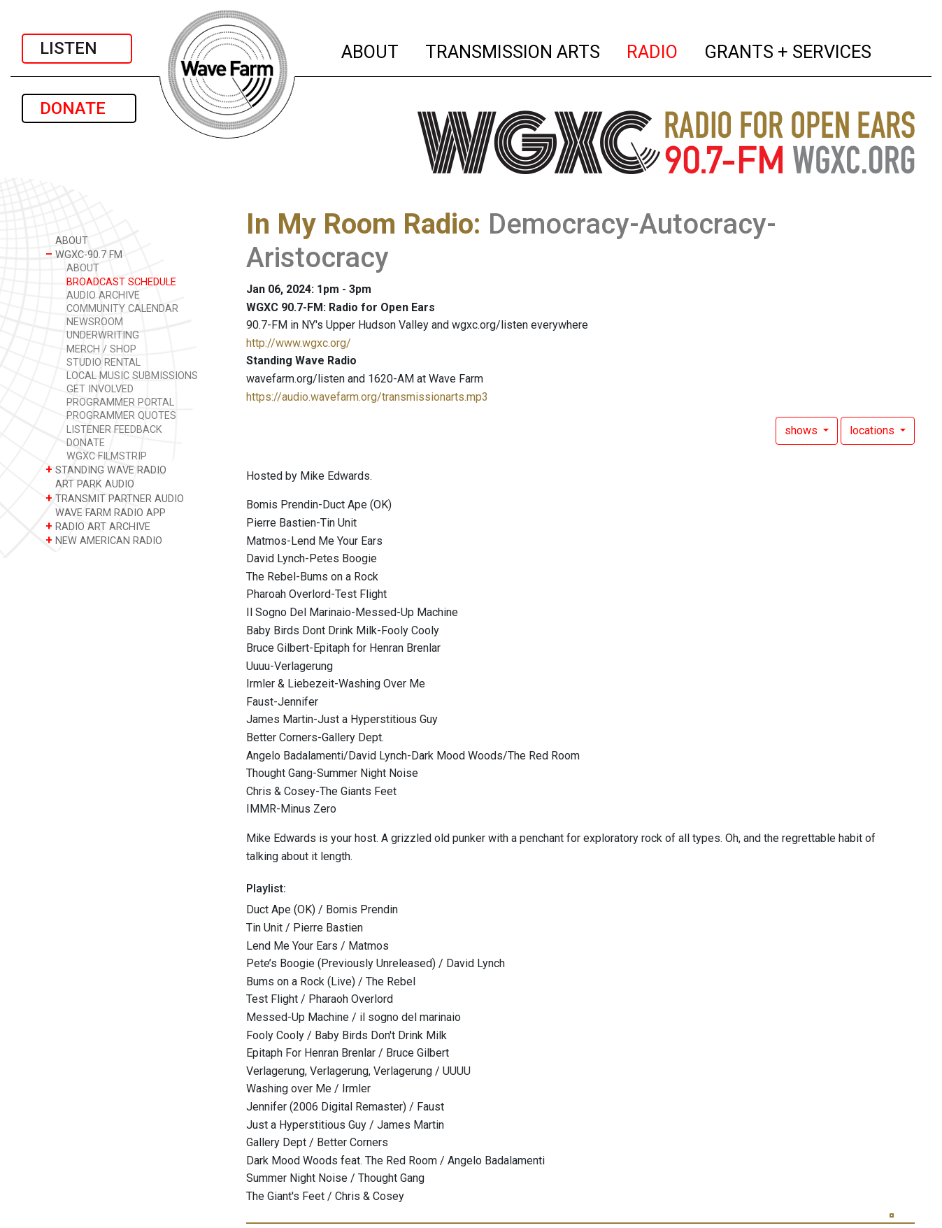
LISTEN (77, 48)
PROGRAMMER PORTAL (120, 402)
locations (873, 430)
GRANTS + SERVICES (788, 49)
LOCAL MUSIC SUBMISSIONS (132, 376)
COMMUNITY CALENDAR (122, 309)
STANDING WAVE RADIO (105, 469)
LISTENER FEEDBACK (114, 430)
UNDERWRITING (102, 335)
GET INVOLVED (100, 389)
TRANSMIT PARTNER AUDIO (114, 498)
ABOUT (370, 49)
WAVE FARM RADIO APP (105, 512)
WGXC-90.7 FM (83, 254)
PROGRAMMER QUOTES (121, 416)
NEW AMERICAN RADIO (103, 540)
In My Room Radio (359, 224)
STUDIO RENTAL (103, 363)
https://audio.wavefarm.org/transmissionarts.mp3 (367, 397)
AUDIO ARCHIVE (103, 295)
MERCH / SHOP (101, 349)
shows (802, 430)
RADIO (652, 49)
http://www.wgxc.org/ (298, 343)
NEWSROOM (94, 322)
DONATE (79, 108)
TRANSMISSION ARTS (513, 49)
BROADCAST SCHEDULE (121, 282)
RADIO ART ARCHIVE (97, 526)
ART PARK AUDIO (89, 483)
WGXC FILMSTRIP (106, 456)
